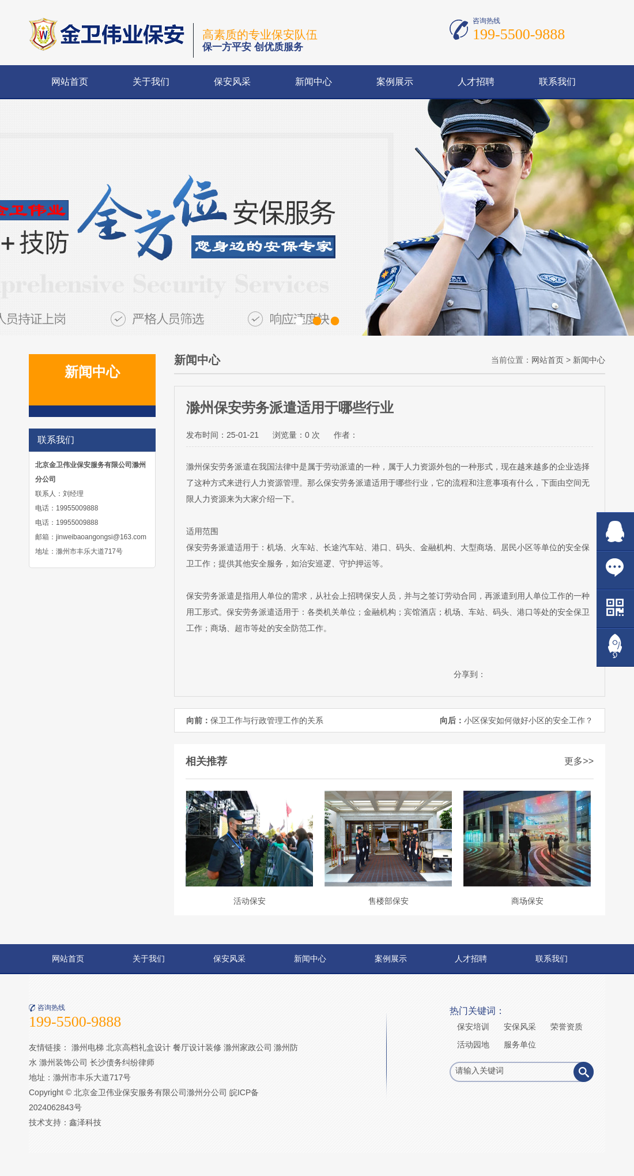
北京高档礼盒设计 (138, 1047)
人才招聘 (476, 82)
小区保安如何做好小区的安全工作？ (528, 720)
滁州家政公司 (248, 1047)
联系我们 (557, 82)
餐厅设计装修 (197, 1047)
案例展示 (394, 82)
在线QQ (615, 531)
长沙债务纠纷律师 (122, 1062)
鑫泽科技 (85, 1122)
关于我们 (151, 82)
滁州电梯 (87, 1047)
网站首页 (69, 82)
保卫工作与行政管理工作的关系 (266, 720)
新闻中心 (313, 82)
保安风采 (232, 82)
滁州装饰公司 (63, 1062)
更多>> (579, 761)
